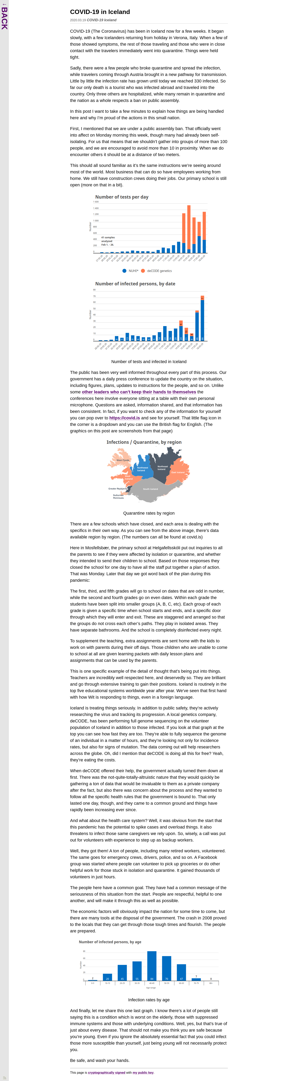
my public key (143, 1072)
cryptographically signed (106, 1072)
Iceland (110, 20)
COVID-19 (95, 20)
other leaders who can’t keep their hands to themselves (139, 391)
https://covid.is (124, 417)
